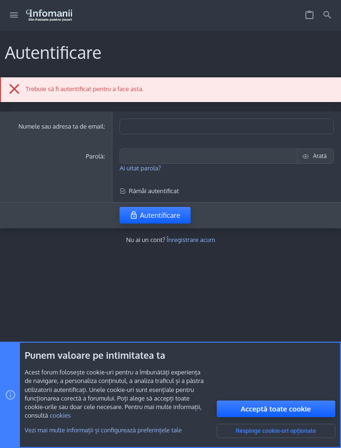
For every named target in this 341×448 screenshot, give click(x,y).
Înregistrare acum (190, 239)
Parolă (94, 156)
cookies (60, 416)
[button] (14, 15)
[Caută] (327, 15)
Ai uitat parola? (140, 168)
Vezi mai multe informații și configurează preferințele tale (103, 430)
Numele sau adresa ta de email (60, 126)
